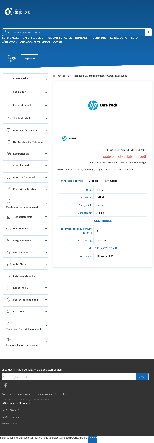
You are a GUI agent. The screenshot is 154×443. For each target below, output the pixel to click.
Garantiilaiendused (117, 75)
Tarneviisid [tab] (110, 181)
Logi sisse (29, 58)
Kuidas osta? (119, 38)
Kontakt (81, 38)
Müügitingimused (47, 394)
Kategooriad (64, 75)
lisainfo (100, 205)
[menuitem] (25, 79)
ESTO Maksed (11, 38)
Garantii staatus (60, 38)
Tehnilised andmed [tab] (71, 181)
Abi (64, 394)
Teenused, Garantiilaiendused (89, 75)
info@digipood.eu (12, 417)
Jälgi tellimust (34, 38)
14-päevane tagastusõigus (16, 394)
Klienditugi (99, 38)
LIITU (141, 377)
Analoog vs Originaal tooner (41, 41)
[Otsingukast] (78, 32)
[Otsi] (148, 32)
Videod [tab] (93, 181)
